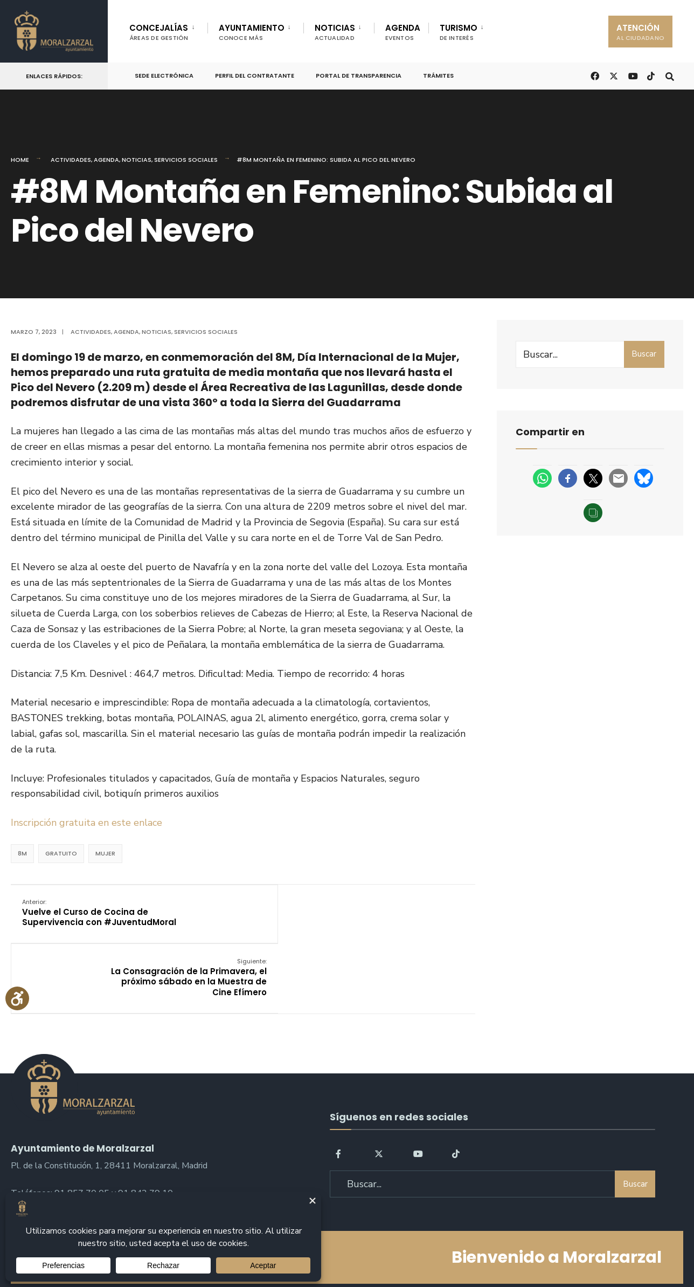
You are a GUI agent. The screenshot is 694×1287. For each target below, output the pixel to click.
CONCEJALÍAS (159, 32)
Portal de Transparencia (358, 75)
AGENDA (402, 32)
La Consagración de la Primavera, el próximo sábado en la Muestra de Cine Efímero (396, 918)
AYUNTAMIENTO (251, 32)
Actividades (71, 159)
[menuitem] (168, 30)
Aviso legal (350, 1248)
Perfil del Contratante (254, 75)
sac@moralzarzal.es (49, 1146)
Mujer (105, 853)
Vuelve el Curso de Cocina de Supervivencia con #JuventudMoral (87, 918)
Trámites (438, 75)
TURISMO (458, 32)
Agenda (106, 159)
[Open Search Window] (668, 75)
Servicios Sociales (186, 159)
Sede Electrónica (164, 75)
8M (22, 853)
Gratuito (61, 853)
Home (20, 159)
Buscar (643, 353)
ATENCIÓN (640, 32)
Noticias (136, 159)
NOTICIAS (335, 32)
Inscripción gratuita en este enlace (88, 822)
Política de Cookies (416, 1248)
